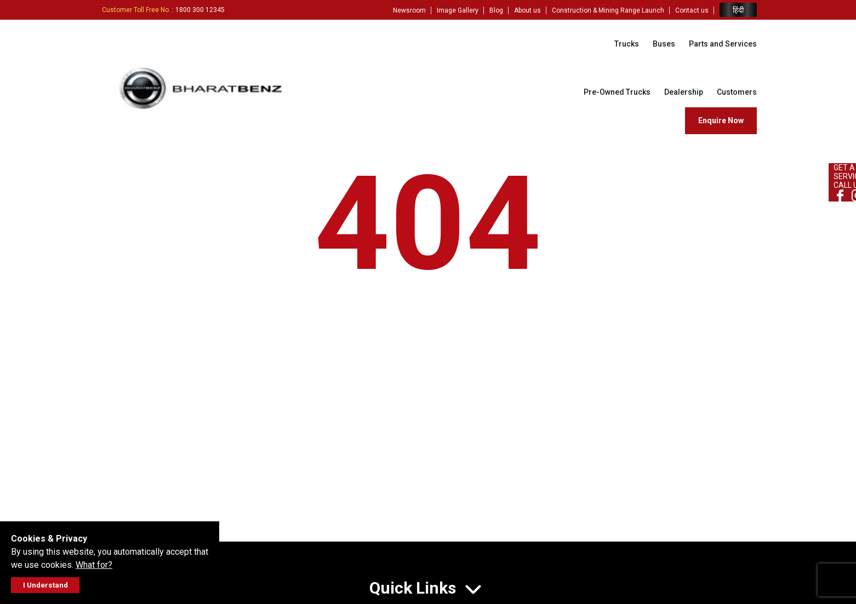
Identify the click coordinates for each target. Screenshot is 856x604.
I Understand (45, 585)
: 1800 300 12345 (163, 10)
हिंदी (738, 10)
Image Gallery (457, 10)
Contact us (692, 10)
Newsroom (409, 10)
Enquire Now (721, 120)
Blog (496, 10)
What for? (94, 565)
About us (527, 10)
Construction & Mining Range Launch (608, 10)
